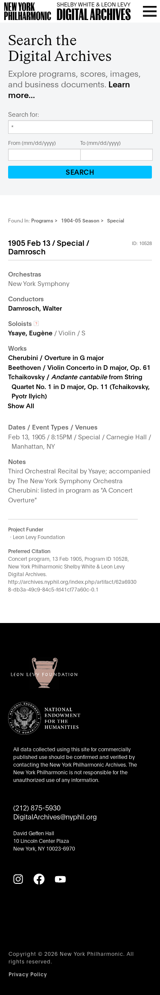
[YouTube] (60, 879)
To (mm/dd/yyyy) (100, 142)
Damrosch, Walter (35, 307)
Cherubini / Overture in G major (56, 357)
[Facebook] (39, 879)
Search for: (23, 114)
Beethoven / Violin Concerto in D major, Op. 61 (79, 367)
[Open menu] (150, 11)
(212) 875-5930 (37, 807)
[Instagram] (18, 879)
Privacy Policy (28, 974)
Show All (21, 405)
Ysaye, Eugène (30, 332)
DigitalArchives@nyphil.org (55, 816)
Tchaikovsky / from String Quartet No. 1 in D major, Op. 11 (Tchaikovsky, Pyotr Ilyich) (79, 386)
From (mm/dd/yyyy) (32, 142)
